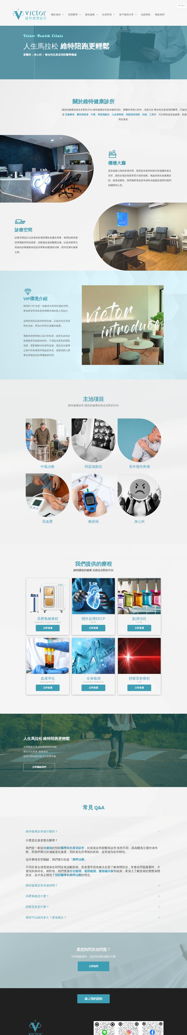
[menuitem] (57, 14)
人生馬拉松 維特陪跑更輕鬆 (46, 738)
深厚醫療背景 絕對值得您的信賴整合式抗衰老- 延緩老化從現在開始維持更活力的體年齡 (40, 751)
